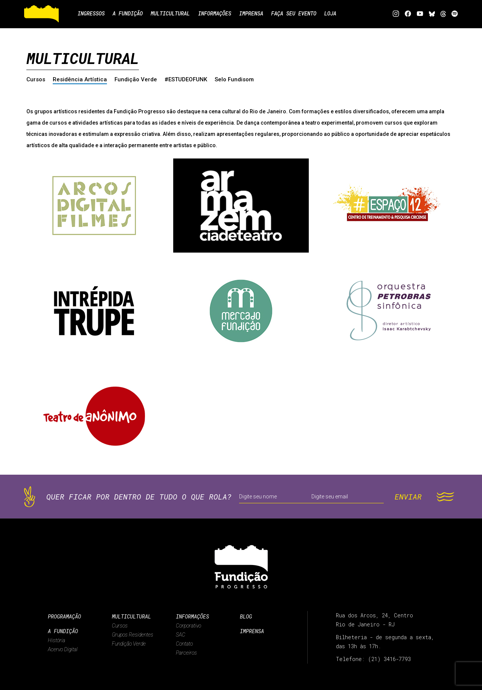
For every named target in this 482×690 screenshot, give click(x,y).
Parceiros (186, 653)
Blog (246, 616)
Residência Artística (80, 79)
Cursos (35, 79)
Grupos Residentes (132, 635)
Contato (184, 644)
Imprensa (252, 631)
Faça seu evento (297, 13)
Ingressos (91, 13)
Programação (64, 616)
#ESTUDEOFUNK (186, 79)
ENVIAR (408, 496)
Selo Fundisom (234, 79)
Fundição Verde (135, 79)
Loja (334, 13)
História (56, 640)
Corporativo (188, 626)
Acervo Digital (63, 649)
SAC (180, 635)
